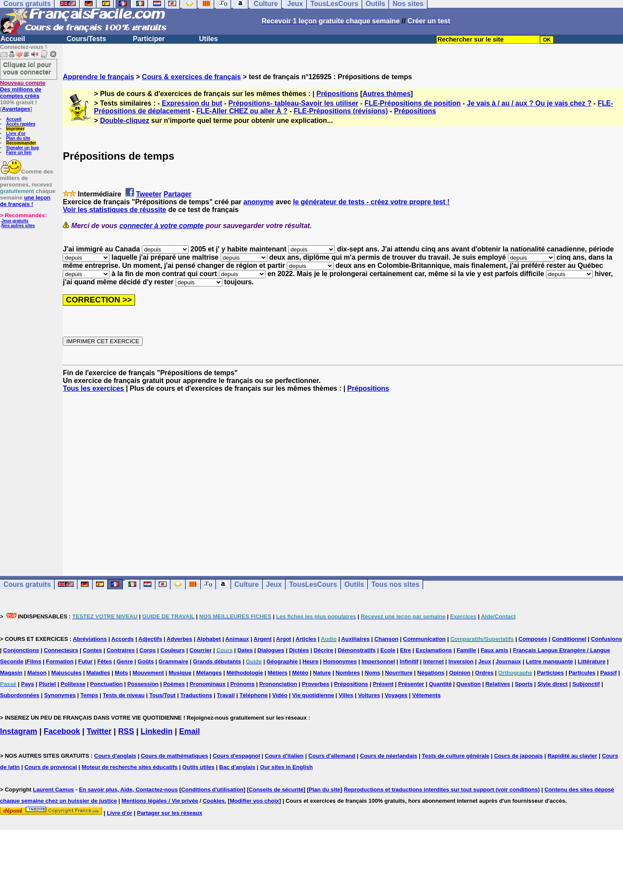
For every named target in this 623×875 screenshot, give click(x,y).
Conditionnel (569, 639)
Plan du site (18, 138)
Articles (305, 639)
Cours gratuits (27, 584)
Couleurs (173, 650)
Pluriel (47, 684)
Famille (466, 650)
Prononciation (278, 684)
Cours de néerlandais (388, 756)
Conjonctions (21, 650)
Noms (372, 672)
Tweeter (148, 194)
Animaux (237, 639)
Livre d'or (16, 133)
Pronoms (242, 684)
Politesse (73, 684)
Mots (121, 672)
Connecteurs (61, 650)
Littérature (591, 661)
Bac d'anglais (237, 767)
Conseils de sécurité (276, 789)
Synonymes (60, 695)
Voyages (396, 695)
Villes (346, 695)
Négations (430, 672)
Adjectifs (150, 639)
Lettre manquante (549, 661)
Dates (245, 650)
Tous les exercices (93, 388)
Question (468, 684)
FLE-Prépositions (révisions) (341, 111)
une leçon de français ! (25, 200)
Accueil (12, 38)
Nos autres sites (18, 225)
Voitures (369, 695)
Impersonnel (378, 661)
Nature (322, 672)
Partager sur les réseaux (169, 813)
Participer (149, 38)
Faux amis (494, 650)
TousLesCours (313, 584)
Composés (532, 639)
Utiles (208, 38)
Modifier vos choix (254, 801)
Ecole (387, 650)
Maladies (98, 672)
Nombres (348, 672)
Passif (608, 672)
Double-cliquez (124, 120)
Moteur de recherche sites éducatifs (130, 767)
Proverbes (316, 684)
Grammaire (174, 661)
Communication (424, 639)
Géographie (282, 661)
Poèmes (174, 684)
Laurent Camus (53, 789)
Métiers (278, 672)
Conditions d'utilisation (212, 789)
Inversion (461, 661)
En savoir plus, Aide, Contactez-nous (128, 789)
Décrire (323, 650)
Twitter (99, 731)
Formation (60, 661)
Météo (300, 672)
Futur (85, 661)
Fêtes (104, 661)
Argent (263, 639)
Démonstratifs (357, 650)
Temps (89, 695)
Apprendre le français (98, 76)
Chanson (386, 639)
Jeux (274, 584)
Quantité (440, 684)
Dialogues (270, 650)
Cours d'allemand (332, 756)
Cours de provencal (50, 767)
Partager (178, 194)
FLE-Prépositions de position (413, 103)
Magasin (11, 672)
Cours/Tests (86, 38)
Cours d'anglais (115, 756)
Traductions (196, 695)
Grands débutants (217, 661)
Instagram (18, 731)
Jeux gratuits (14, 221)
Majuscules (66, 672)
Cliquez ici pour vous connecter (27, 68)
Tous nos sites (395, 584)
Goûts (146, 661)
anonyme (258, 202)
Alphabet (209, 639)
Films (33, 661)
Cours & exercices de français (191, 76)
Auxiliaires (355, 639)
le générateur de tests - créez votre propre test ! (371, 202)
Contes (92, 650)
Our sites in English (286, 767)
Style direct (552, 684)
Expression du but (192, 103)
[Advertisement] (343, 476)
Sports (524, 684)
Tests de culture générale (455, 756)
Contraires (120, 650)
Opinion (459, 672)
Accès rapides (20, 124)
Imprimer (15, 128)
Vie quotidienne (313, 695)
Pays (27, 684)
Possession (142, 684)
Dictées (299, 650)
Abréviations (90, 639)
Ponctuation (106, 684)
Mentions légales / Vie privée (160, 801)
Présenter (411, 684)
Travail (225, 695)
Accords (122, 639)
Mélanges (209, 672)
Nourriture (399, 672)
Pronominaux (207, 684)
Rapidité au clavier (572, 756)
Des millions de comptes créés (22, 89)
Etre (405, 650)
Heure (310, 661)
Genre (125, 661)
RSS (126, 731)
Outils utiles (198, 767)
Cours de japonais (518, 756)
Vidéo (279, 695)
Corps (147, 650)
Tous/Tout (162, 695)
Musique (180, 672)
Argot (283, 639)
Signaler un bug (22, 147)
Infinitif (409, 661)
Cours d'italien (284, 756)
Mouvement (148, 672)
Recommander (21, 143)
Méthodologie (244, 672)
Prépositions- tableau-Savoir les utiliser (293, 103)
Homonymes (340, 661)
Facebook (62, 731)
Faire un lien (19, 152)
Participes (550, 672)
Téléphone (253, 695)
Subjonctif (586, 684)
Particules (581, 672)
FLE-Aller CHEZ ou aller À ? (242, 111)
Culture (246, 584)
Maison (37, 672)
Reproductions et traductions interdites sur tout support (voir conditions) (442, 789)
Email (189, 731)
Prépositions (337, 93)
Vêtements (426, 695)
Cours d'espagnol (236, 756)
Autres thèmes (387, 93)
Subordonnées (19, 695)
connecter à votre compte (161, 225)
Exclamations (434, 650)
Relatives (497, 684)
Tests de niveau (124, 695)
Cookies (214, 801)
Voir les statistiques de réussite (114, 209)
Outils (354, 584)
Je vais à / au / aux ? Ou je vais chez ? (529, 103)
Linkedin (157, 731)
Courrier (200, 650)
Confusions (606, 639)
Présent (383, 684)
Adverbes (179, 639)
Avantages (16, 109)
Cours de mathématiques (174, 756)
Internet (433, 661)
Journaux (508, 661)
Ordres (484, 672)
